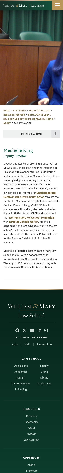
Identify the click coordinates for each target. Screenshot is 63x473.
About (7, 123)
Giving (44, 371)
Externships (31, 422)
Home (6, 111)
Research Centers (14, 115)
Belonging (21, 389)
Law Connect (31, 439)
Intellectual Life (39, 111)
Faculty (44, 366)
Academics (19, 111)
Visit (27, 344)
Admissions (21, 366)
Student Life (44, 383)
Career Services (21, 383)
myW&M (31, 433)
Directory (31, 416)
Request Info (44, 344)
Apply (14, 344)
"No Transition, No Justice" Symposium (31, 217)
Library (44, 377)
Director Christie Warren (23, 221)
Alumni (21, 377)
